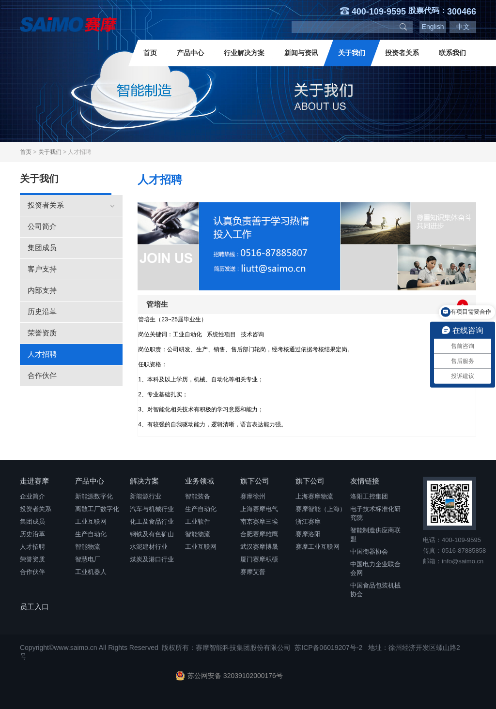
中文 (463, 26)
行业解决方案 (244, 53)
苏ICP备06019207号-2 (328, 647)
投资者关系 (402, 53)
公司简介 (42, 226)
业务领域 (199, 481)
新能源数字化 (94, 496)
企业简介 (32, 496)
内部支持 (42, 290)
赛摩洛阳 (308, 534)
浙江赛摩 (308, 521)
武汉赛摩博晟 (259, 546)
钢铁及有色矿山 (152, 534)
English (433, 26)
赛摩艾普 (252, 571)
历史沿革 (42, 311)
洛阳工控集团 (369, 496)
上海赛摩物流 (314, 496)
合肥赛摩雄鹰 (259, 534)
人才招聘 (42, 354)
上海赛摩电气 (259, 509)
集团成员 (42, 247)
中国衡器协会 (369, 551)
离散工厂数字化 (97, 509)
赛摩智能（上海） (320, 509)
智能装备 (197, 496)
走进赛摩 (34, 481)
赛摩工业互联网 (317, 546)
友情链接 (364, 481)
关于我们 (351, 53)
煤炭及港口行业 (152, 559)
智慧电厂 (87, 559)
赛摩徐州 (252, 496)
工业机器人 (91, 571)
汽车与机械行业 (152, 509)
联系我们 (452, 53)
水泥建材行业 (149, 546)
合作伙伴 (42, 375)
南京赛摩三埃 (259, 521)
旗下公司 (254, 481)
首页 (150, 53)
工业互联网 (91, 521)
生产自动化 (91, 534)
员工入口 (34, 607)
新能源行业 (145, 496)
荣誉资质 (42, 333)
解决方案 (144, 481)
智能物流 (87, 546)
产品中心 (190, 53)
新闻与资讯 (301, 53)
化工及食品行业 (152, 521)
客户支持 (42, 269)
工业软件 (197, 521)
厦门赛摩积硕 (259, 559)
